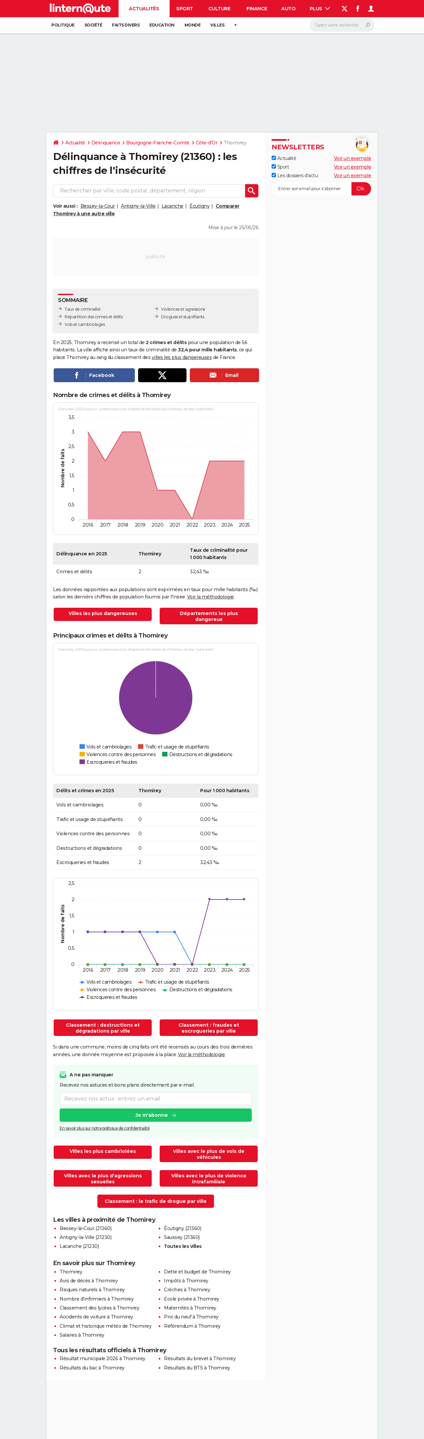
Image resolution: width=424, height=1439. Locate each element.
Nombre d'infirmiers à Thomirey (96, 1299)
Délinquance (105, 143)
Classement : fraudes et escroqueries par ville (209, 1028)
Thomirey (71, 1272)
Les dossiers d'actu (295, 176)
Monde (193, 25)
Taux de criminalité (83, 309)
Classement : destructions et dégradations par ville (103, 1028)
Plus (320, 9)
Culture (219, 9)
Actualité (75, 143)
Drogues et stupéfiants (182, 316)
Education (162, 25)
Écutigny (199, 206)
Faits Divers (125, 25)
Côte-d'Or (207, 143)
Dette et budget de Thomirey (197, 1272)
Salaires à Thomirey (82, 1335)
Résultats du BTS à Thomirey (197, 1368)
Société (93, 25)
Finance (256, 9)
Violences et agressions (183, 309)
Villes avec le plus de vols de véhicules (208, 1154)
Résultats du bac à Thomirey (92, 1368)
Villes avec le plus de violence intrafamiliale (208, 1179)
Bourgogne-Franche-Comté (157, 143)
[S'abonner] (321, 188)
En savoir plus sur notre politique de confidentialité (105, 1128)
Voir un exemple (352, 158)
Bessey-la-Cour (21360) (85, 1228)
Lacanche (173, 206)
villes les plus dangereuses (182, 357)
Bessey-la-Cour (97, 206)
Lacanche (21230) (79, 1246)
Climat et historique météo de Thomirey (105, 1326)
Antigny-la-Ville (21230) (85, 1237)
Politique (63, 25)
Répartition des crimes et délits (94, 316)
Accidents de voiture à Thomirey (96, 1317)
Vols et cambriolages (85, 324)
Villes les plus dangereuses (103, 613)
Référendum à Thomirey (192, 1326)
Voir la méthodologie (210, 597)
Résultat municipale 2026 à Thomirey (102, 1359)
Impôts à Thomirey (186, 1281)
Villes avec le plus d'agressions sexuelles (103, 1179)
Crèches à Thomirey (187, 1290)
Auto (288, 9)
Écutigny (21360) (182, 1228)
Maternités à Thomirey (190, 1308)
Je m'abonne (151, 1115)
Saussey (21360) (182, 1237)
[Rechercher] (342, 25)
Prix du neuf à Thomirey (191, 1317)
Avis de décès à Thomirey (89, 1281)
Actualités (144, 9)
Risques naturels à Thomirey (92, 1290)
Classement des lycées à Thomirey (99, 1308)
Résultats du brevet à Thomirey (200, 1359)
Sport (184, 9)
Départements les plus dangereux (209, 616)
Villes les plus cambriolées (103, 1151)
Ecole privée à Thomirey (191, 1299)
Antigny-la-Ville (138, 206)
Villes (217, 25)
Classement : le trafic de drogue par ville (156, 1201)
